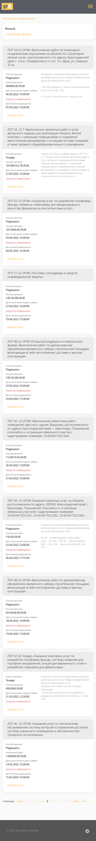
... (32, 801)
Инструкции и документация (19, 18)
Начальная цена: (14, 82)
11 (68, 801)
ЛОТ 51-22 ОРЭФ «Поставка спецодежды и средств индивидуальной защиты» (42, 275)
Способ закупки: (14, 74)
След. (76, 801)
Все (85, 801)
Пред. (20, 801)
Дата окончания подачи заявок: (22, 90)
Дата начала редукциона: (18, 103)
